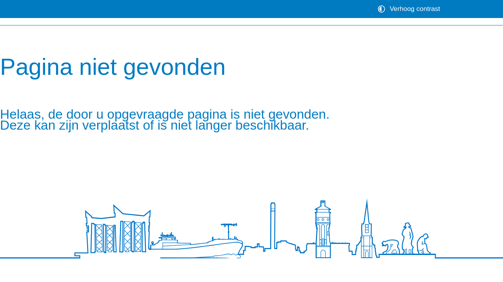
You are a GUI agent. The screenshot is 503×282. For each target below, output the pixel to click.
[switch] (410, 9)
